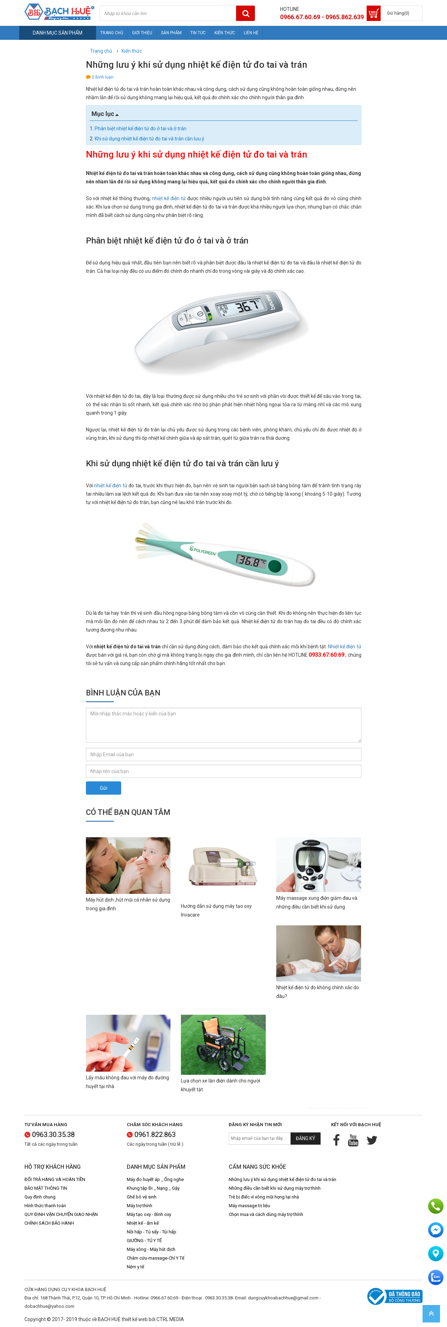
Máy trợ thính (139, 1205)
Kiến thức (224, 32)
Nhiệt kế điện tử (344, 646)
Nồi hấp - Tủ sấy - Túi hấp (151, 1231)
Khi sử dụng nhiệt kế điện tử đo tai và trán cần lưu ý (149, 138)
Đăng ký (305, 1138)
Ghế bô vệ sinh (141, 1197)
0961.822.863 (151, 1134)
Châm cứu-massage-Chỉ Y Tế (155, 1258)
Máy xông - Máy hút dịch (151, 1249)
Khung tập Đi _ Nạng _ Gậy (153, 1188)
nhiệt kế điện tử (169, 198)
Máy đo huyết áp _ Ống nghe (155, 1179)
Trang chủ (111, 32)
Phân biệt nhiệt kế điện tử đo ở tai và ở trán (140, 128)
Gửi (103, 788)
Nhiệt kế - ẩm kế (143, 1223)
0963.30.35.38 (49, 1134)
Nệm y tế (135, 1266)
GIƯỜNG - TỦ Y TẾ (144, 1240)
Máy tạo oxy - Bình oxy (149, 1214)
